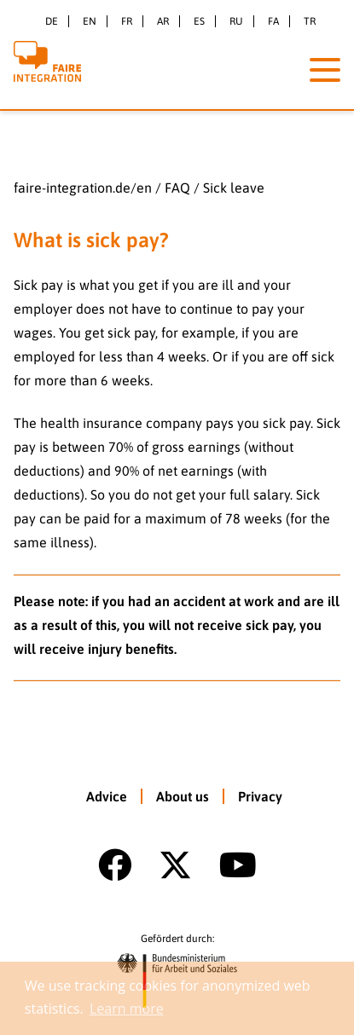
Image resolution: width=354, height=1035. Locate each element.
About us (182, 796)
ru (236, 21)
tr (310, 21)
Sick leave (233, 187)
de (51, 21)
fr (126, 21)
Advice (106, 796)
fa (273, 21)
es (199, 21)
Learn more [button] (127, 1008)
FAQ (177, 187)
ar (163, 21)
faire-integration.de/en (83, 187)
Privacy (260, 796)
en (89, 21)
